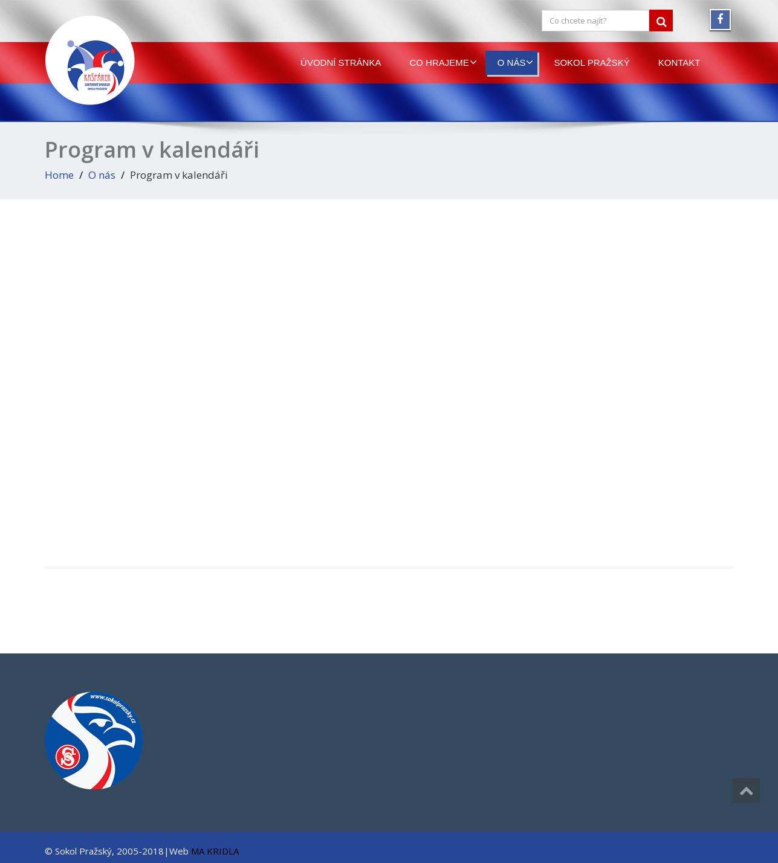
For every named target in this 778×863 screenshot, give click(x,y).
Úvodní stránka (340, 62)
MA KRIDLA (215, 851)
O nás (516, 62)
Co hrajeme (442, 62)
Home (59, 175)
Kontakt (679, 62)
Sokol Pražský (591, 62)
